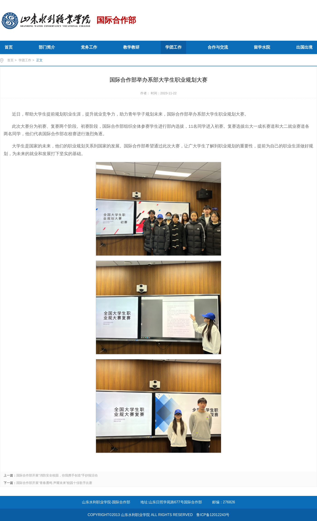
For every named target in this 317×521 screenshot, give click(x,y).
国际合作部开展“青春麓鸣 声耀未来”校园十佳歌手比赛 (54, 483)
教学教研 (131, 47)
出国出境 (304, 47)
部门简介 (47, 47)
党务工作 (89, 47)
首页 (9, 47)
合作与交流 (218, 47)
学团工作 (173, 47)
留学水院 (262, 47)
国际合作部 (68, 20)
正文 (39, 60)
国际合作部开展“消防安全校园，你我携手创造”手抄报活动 (57, 475)
